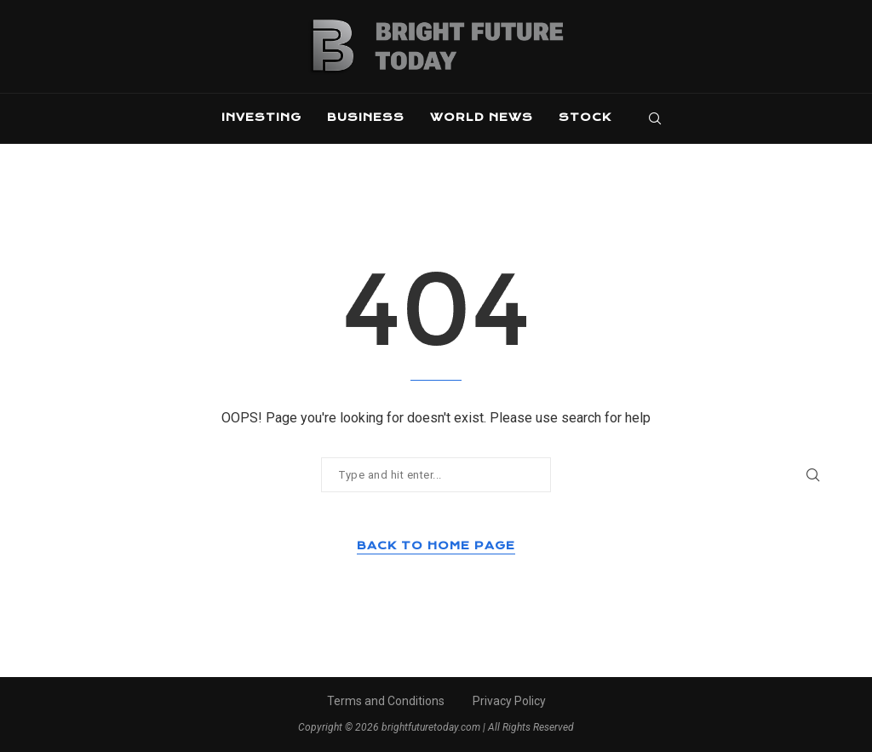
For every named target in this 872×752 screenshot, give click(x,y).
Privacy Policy (509, 701)
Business (365, 117)
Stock (585, 117)
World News (481, 117)
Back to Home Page (436, 545)
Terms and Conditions (386, 701)
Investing (261, 117)
